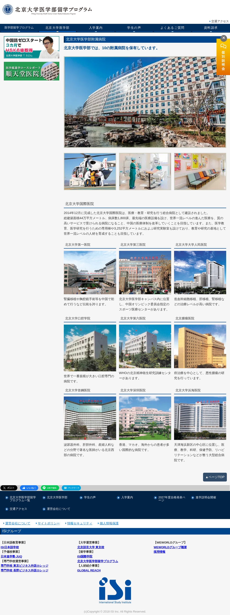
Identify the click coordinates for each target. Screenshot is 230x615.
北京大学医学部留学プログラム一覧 (23, 499)
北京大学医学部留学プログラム (97, 561)
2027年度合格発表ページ (171, 499)
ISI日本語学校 (10, 547)
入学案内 (96, 27)
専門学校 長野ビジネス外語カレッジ (24, 570)
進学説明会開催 (206, 497)
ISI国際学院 (85, 556)
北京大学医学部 (57, 27)
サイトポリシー (49, 523)
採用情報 (159, 552)
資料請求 (211, 27)
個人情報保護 (109, 523)
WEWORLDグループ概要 (170, 547)
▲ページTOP (215, 477)
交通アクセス (220, 21)
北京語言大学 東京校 (90, 547)
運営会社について (58, 509)
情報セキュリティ (79, 523)
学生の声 (134, 27)
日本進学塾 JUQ (11, 556)
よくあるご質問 (172, 27)
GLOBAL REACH (89, 570)
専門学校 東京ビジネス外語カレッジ (24, 566)
